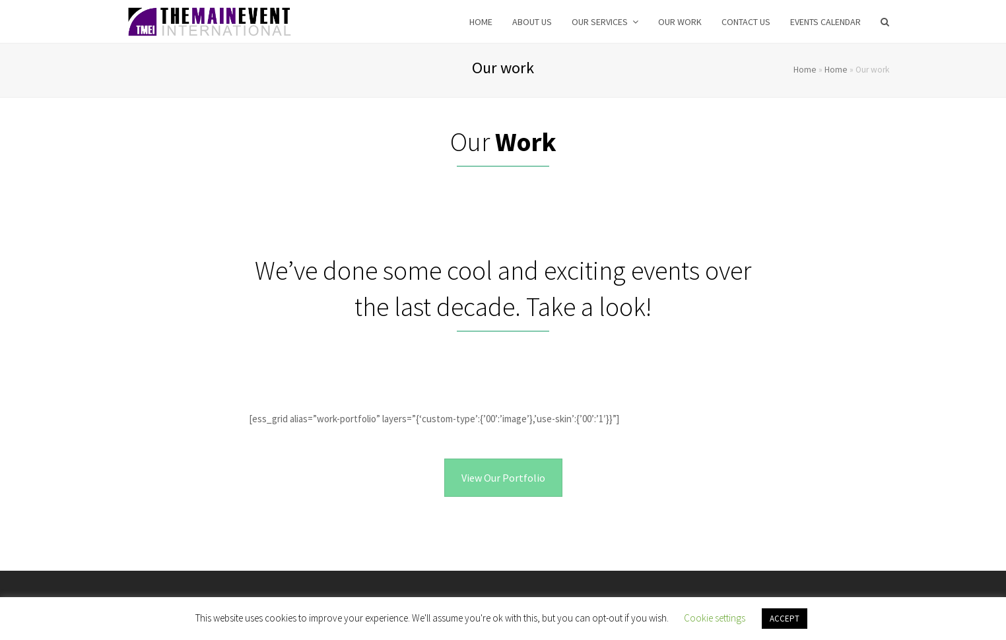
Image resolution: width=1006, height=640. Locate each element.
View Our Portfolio (503, 477)
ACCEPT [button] (784, 618)
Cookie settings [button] (714, 618)
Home (805, 69)
